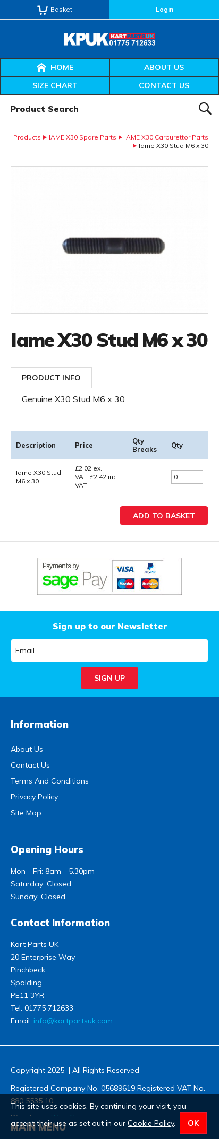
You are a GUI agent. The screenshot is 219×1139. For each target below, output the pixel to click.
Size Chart (55, 85)
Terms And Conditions (50, 781)
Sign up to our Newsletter (110, 626)
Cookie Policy (151, 1123)
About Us (164, 67)
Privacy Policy (34, 797)
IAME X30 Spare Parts (82, 137)
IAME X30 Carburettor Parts (166, 137)
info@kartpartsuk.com (73, 1020)
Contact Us (164, 85)
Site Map (26, 813)
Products (27, 137)
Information (40, 724)
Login (164, 9)
